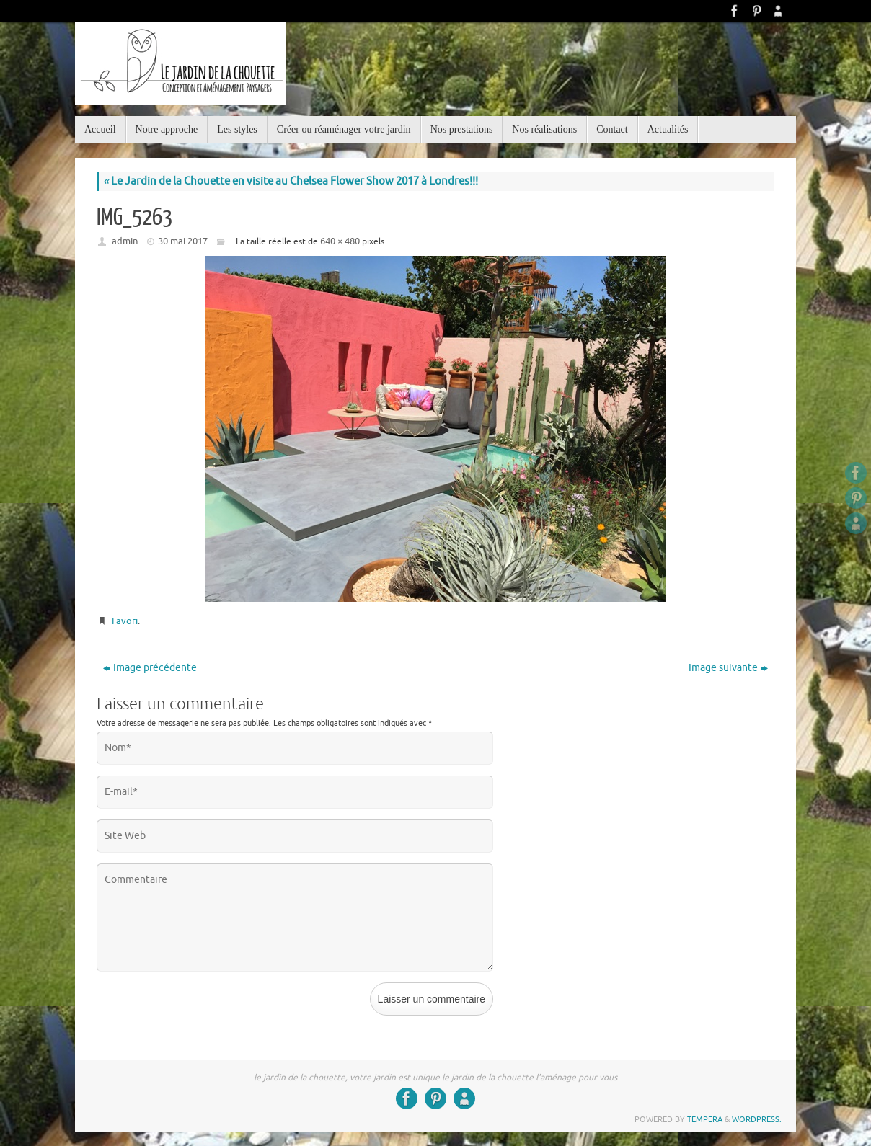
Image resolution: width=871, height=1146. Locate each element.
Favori (125, 621)
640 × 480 (340, 241)
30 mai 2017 (183, 241)
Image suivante (728, 668)
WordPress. (757, 1119)
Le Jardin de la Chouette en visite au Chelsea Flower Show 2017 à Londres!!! (290, 181)
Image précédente (150, 668)
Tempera (704, 1119)
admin (125, 241)
